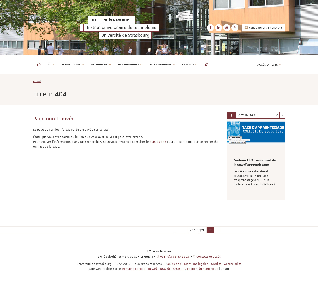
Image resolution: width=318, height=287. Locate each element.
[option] (256, 159)
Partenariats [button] (130, 65)
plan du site (158, 142)
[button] (206, 64)
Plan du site (173, 264)
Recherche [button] (101, 65)
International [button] (162, 65)
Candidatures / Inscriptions (263, 27)
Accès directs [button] (269, 65)
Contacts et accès (208, 256)
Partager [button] (196, 229)
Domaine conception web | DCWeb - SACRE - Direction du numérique (170, 269)
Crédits (216, 264)
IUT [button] (51, 65)
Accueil (37, 81)
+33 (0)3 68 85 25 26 (175, 256)
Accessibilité (233, 264)
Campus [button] (190, 65)
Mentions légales (196, 264)
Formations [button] (73, 65)
